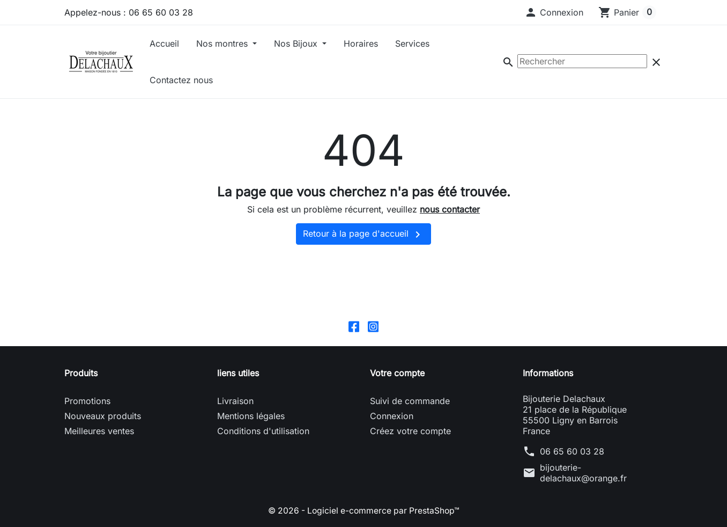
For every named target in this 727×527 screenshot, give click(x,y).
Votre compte (397, 373)
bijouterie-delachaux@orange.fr (583, 473)
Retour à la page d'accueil (363, 234)
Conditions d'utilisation (263, 431)
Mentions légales (251, 416)
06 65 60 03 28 (572, 452)
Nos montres (223, 43)
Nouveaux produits (102, 416)
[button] (554, 12)
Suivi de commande (410, 401)
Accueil (164, 43)
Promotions (87, 401)
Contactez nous (181, 80)
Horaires (361, 43)
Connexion (391, 416)
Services (412, 43)
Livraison (235, 401)
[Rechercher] (582, 61)
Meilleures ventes (99, 431)
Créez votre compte (410, 431)
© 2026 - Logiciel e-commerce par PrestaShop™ (363, 511)
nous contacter (450, 209)
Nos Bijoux (297, 43)
